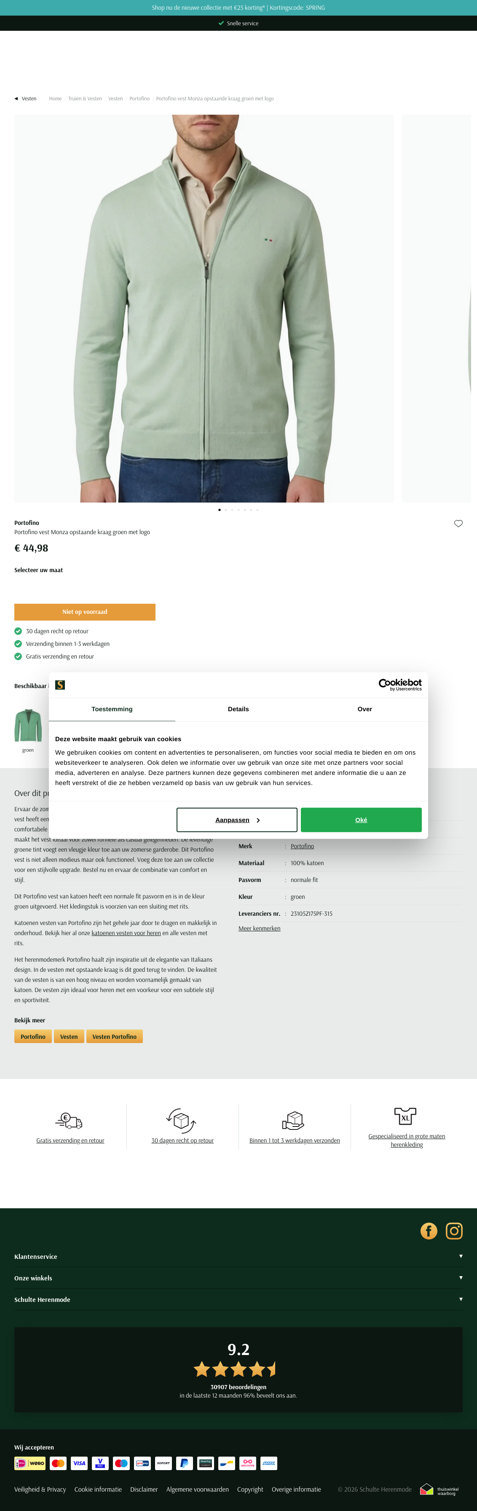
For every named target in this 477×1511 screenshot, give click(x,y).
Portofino (139, 98)
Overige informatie (296, 1489)
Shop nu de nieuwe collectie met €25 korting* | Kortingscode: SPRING (238, 7)
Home (55, 98)
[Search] (238, 67)
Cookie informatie (98, 1489)
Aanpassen (237, 819)
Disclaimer (144, 1489)
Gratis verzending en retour (70, 1140)
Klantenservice (238, 1256)
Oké (361, 819)
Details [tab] (238, 709)
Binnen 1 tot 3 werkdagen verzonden (294, 1140)
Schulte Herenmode (238, 1299)
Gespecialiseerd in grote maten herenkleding (406, 1140)
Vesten (115, 98)
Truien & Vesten (85, 98)
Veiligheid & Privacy (40, 1489)
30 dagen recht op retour (183, 1140)
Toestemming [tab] (112, 709)
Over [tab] (365, 709)
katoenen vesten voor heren (126, 933)
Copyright (250, 1489)
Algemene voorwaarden (197, 1489)
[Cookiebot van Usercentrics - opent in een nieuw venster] (385, 685)
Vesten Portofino (115, 1036)
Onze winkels (238, 1278)
